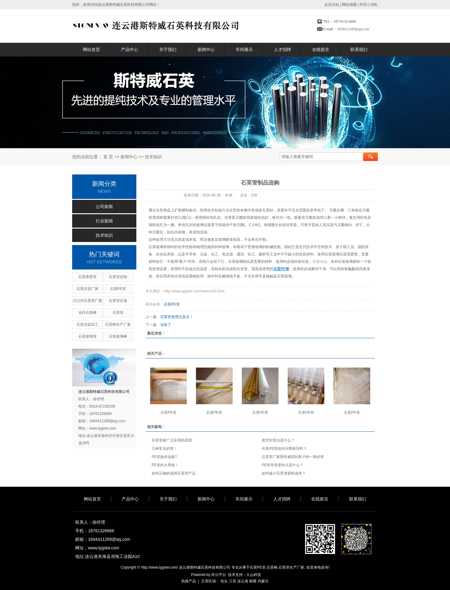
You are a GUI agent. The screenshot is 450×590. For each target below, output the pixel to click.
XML (374, 4)
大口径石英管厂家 (87, 301)
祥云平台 (218, 575)
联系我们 (358, 49)
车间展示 (244, 49)
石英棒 (272, 567)
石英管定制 (118, 277)
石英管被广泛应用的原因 (172, 440)
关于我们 (167, 49)
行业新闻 (104, 220)
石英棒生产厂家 (118, 324)
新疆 (252, 581)
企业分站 (331, 4)
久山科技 (253, 575)
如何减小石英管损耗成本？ (284, 473)
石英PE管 (118, 289)
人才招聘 (282, 49)
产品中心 (129, 49)
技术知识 (153, 156)
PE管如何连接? (164, 457)
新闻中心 (206, 49)
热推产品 (188, 581)
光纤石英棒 (87, 312)
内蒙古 (263, 581)
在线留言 (320, 49)
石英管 (118, 312)
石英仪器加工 (87, 324)
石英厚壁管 (87, 277)
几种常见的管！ (164, 448)
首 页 (108, 156)
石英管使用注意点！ (176, 317)
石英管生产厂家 (291, 567)
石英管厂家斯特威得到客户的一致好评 (293, 457)
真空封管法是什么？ (278, 440)
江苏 (232, 581)
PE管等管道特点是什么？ (282, 465)
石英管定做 (118, 301)
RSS (363, 4)
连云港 (242, 581)
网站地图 (349, 4)
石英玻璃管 (87, 336)
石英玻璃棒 (118, 336)
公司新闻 (104, 206)
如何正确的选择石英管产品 (174, 473)
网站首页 (91, 49)
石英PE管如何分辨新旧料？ (284, 448)
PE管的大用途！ (165, 465)
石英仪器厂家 (87, 289)
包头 (224, 581)
